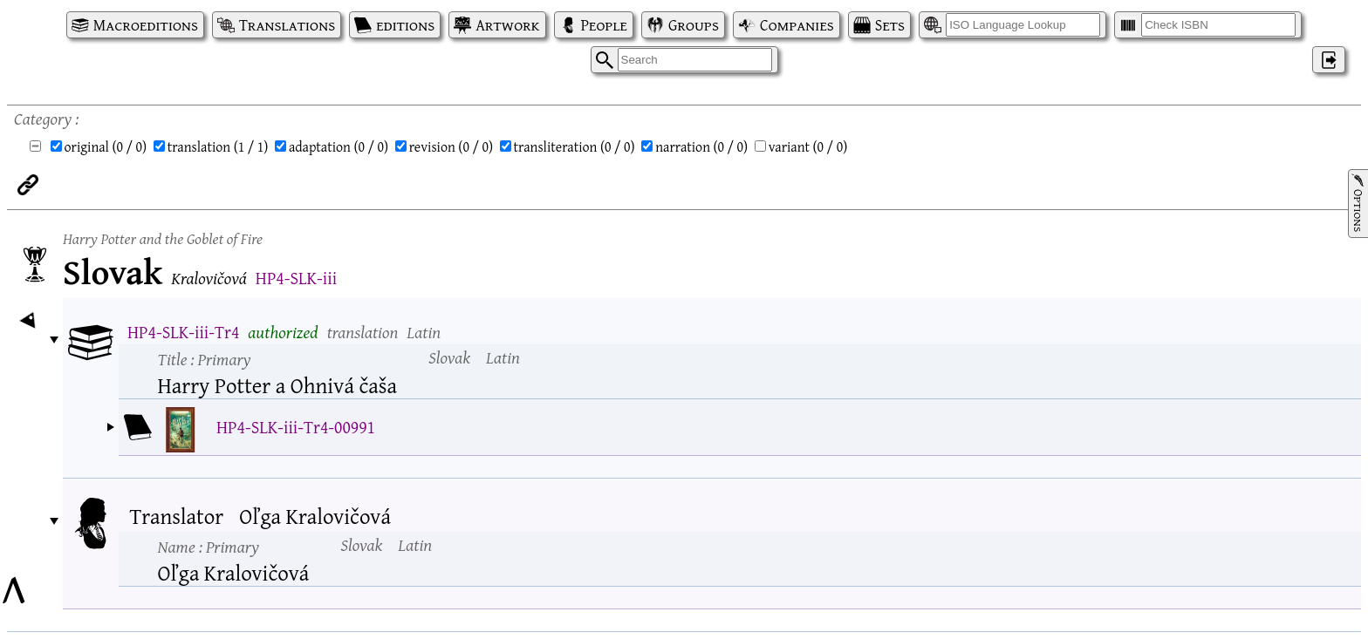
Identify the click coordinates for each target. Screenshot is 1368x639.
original (106, 146)
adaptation (338, 146)
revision (451, 146)
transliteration (574, 146)
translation (218, 146)
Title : (204, 358)
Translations (287, 25)
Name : (208, 546)
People (604, 25)
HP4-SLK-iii (296, 277)
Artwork (507, 25)
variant (808, 146)
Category (43, 118)
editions (405, 25)
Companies (797, 25)
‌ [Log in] (1328, 59)
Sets (890, 25)
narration (701, 146)
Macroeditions (145, 25)
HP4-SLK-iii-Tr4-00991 (295, 426)
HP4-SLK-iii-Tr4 (183, 331)
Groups (693, 25)
